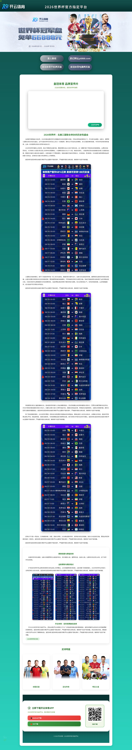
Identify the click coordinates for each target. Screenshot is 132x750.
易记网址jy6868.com (80, 58)
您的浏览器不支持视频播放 (66, 110)
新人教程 (52, 58)
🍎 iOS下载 (34, 724)
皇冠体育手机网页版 (52, 67)
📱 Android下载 (36, 718)
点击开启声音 (95, 125)
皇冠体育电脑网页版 (80, 67)
